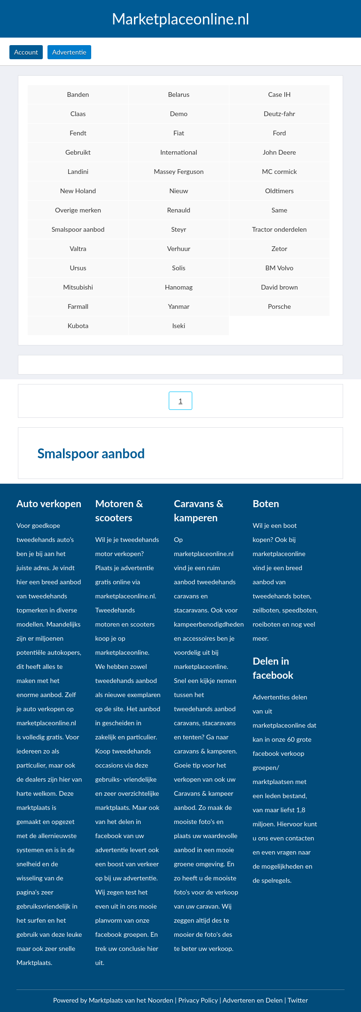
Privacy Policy (199, 1000)
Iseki (178, 325)
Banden (78, 94)
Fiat (178, 133)
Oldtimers (279, 191)
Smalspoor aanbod (78, 229)
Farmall (78, 306)
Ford (279, 133)
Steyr (178, 229)
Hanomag (179, 287)
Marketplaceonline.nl (181, 19)
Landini (78, 171)
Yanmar (178, 306)
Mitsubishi (78, 287)
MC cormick (279, 171)
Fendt (78, 133)
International (178, 152)
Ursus (78, 268)
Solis (178, 268)
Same (279, 210)
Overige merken (78, 210)
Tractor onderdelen (279, 229)
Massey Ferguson (179, 171)
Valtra (78, 248)
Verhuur (178, 248)
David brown (279, 287)
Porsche (279, 306)
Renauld (178, 210)
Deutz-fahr (279, 114)
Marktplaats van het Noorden (132, 1000)
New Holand (78, 191)
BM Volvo (280, 268)
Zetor (279, 248)
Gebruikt (78, 152)
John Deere (279, 152)
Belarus (178, 94)
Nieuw (178, 191)
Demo (179, 114)
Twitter (298, 1000)
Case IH (279, 94)
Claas (78, 114)
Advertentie (69, 52)
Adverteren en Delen (253, 1000)
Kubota (78, 325)
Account (26, 52)
